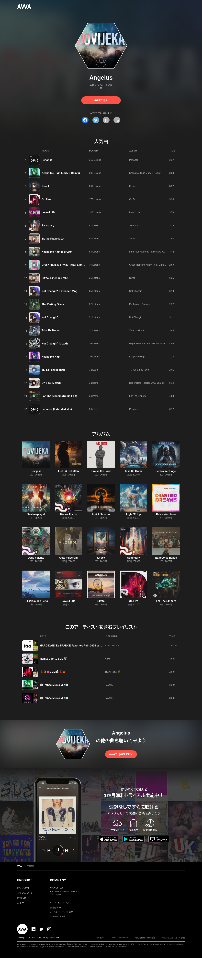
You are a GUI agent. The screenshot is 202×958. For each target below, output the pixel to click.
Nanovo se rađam (166, 557)
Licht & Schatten (68, 471)
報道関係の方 (56, 908)
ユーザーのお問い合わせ (60, 903)
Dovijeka (36, 471)
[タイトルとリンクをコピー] (106, 120)
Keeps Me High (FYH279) (57, 251)
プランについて (25, 893)
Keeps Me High (51, 356)
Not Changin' (136, 291)
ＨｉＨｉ (107, 658)
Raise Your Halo (166, 514)
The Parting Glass (53, 304)
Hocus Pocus (68, 514)
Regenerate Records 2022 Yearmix (147, 383)
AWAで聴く (101, 100)
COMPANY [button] (58, 880)
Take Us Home (50, 330)
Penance (47, 160)
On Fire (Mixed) (51, 383)
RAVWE (109, 685)
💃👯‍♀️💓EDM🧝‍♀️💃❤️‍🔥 (53, 671)
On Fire (46, 199)
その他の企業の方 (58, 916)
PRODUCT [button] (24, 880)
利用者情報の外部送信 (145, 938)
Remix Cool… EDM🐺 (53, 658)
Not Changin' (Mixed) (55, 343)
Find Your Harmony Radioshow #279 (148, 251)
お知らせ (21, 898)
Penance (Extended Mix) (57, 409)
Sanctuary (48, 225)
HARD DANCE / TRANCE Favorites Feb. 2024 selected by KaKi (79, 645)
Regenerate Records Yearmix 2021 (147, 343)
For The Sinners (137, 396)
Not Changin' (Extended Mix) (59, 291)
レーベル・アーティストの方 (61, 912)
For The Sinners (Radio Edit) (59, 396)
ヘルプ (20, 903)
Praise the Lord (101, 471)
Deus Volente (36, 557)
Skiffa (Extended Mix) (55, 278)
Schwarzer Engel (166, 471)
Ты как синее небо (54, 369)
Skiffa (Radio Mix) (53, 238)
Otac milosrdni (68, 557)
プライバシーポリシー (119, 938)
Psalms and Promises (140, 304)
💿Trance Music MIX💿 (54, 685)
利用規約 (100, 938)
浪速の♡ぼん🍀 (112, 671)
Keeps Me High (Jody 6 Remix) (61, 173)
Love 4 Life (48, 212)
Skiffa (132, 238)
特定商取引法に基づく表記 (173, 938)
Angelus (30, 866)
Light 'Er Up (133, 514)
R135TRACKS (112, 645)
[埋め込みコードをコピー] (116, 120)
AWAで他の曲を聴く (121, 754)
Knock (46, 186)
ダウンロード (23, 887)
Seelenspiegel (36, 514)
